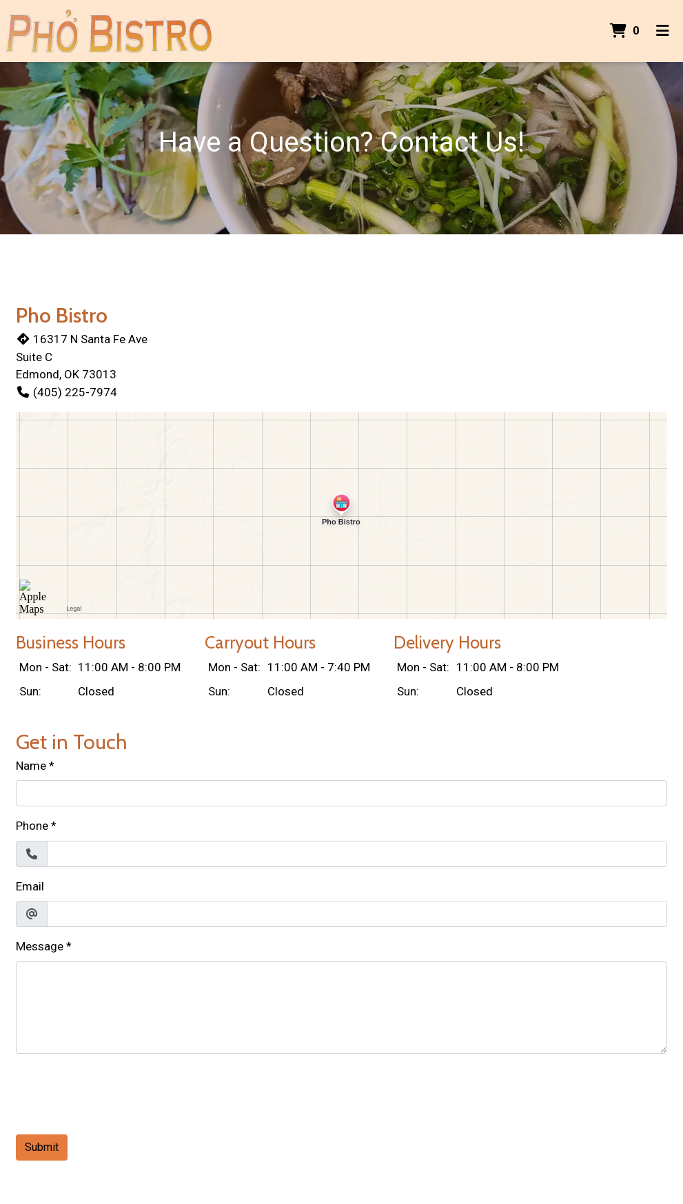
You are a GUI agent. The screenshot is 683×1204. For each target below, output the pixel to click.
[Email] (357, 914)
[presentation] (120, 1092)
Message (39, 946)
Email (30, 886)
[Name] (341, 793)
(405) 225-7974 (66, 392)
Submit (42, 1147)
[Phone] (357, 854)
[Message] (341, 1007)
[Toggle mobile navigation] (662, 31)
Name (31, 766)
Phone (32, 826)
